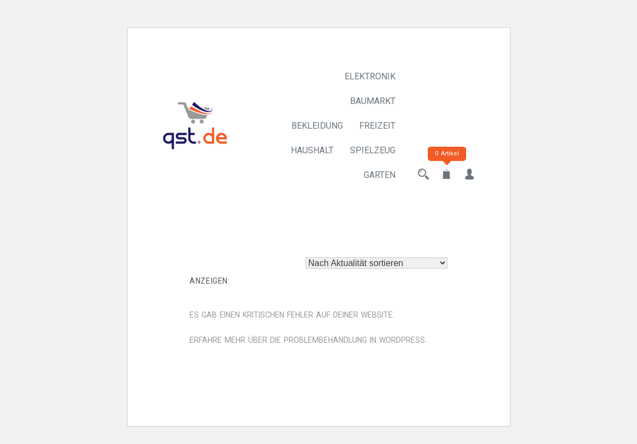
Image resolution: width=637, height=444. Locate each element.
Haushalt (312, 150)
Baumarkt (372, 101)
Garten (379, 175)
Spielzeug (372, 150)
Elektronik (370, 76)
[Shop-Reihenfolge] (376, 263)
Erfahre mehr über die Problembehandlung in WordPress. (308, 340)
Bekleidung (317, 125)
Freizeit (377, 125)
